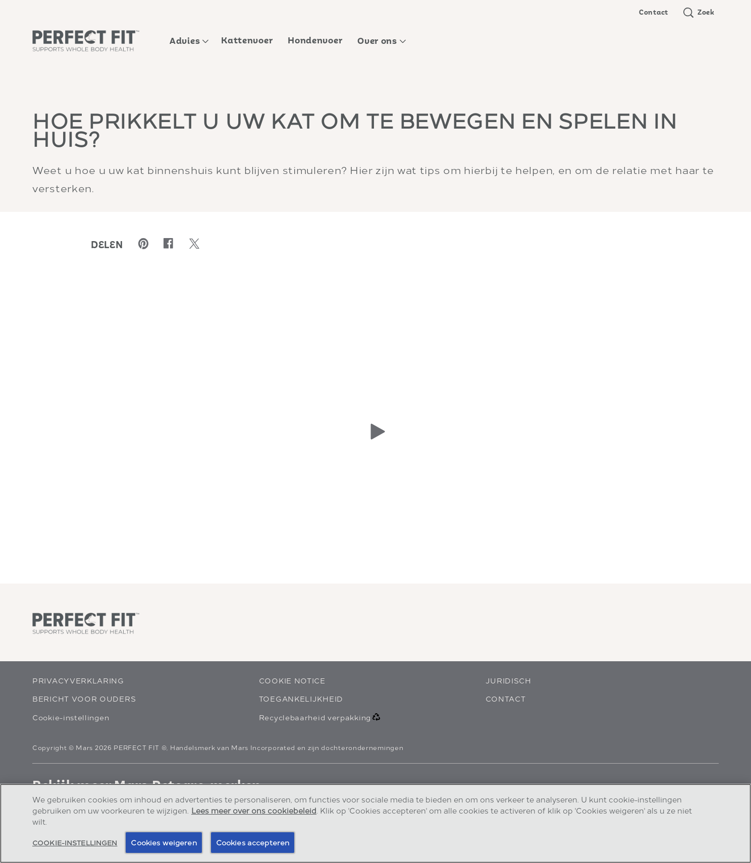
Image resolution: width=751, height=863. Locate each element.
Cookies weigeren (163, 842)
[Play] (375, 431)
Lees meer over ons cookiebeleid (253, 810)
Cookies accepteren (253, 842)
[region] (375, 823)
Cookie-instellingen (70, 717)
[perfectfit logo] (85, 623)
